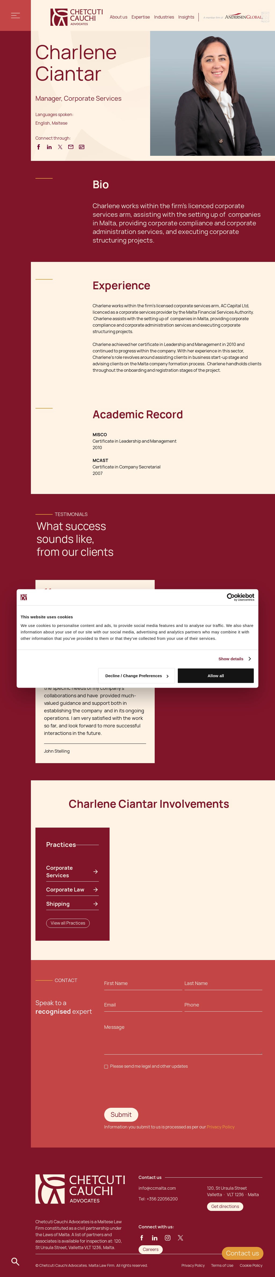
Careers (150, 1249)
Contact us (242, 1253)
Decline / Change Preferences (136, 675)
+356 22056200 (162, 1199)
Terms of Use (222, 1265)
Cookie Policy (251, 1265)
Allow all (216, 675)
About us (118, 17)
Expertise (141, 17)
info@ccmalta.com (157, 1188)
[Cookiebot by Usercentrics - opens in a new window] (230, 597)
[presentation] (145, 1088)
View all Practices (68, 923)
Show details (231, 658)
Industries (164, 17)
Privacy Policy (221, 1127)
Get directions (225, 1206)
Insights (186, 17)
